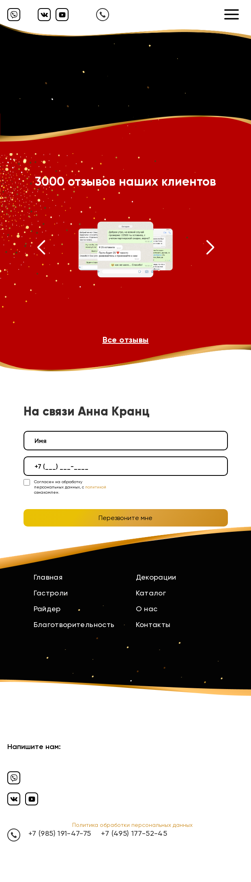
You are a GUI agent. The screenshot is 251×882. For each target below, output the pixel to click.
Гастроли (51, 593)
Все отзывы (126, 340)
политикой (95, 487)
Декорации (156, 577)
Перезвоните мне (125, 518)
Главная (48, 577)
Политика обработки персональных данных (132, 825)
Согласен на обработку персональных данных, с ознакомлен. (70, 487)
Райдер (47, 608)
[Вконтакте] (44, 14)
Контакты (153, 624)
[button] (41, 249)
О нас (147, 608)
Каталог (151, 593)
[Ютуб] (62, 14)
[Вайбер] (13, 14)
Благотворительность (74, 624)
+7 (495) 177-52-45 (134, 833)
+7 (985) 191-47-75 (59, 833)
